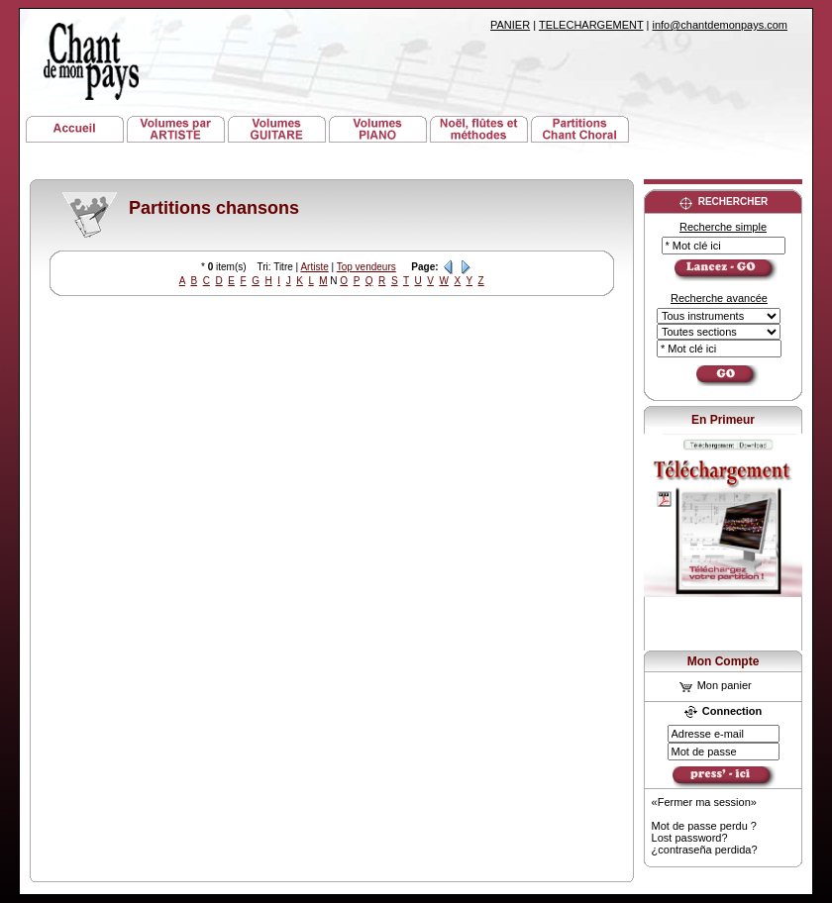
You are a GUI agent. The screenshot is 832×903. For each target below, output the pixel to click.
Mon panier (715, 685)
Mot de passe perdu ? (704, 826)
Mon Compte (723, 661)
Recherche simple (723, 227)
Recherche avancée (719, 298)
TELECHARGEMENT (591, 25)
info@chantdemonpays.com (719, 25)
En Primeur (723, 420)
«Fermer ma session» (704, 802)
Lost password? (690, 838)
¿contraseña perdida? (705, 849)
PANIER (510, 25)
